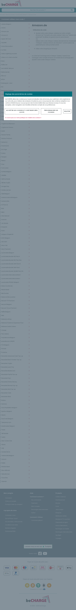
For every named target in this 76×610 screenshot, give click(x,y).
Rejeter (67, 111)
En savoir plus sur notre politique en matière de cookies (23, 118)
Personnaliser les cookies (51, 111)
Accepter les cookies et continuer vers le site (22, 111)
